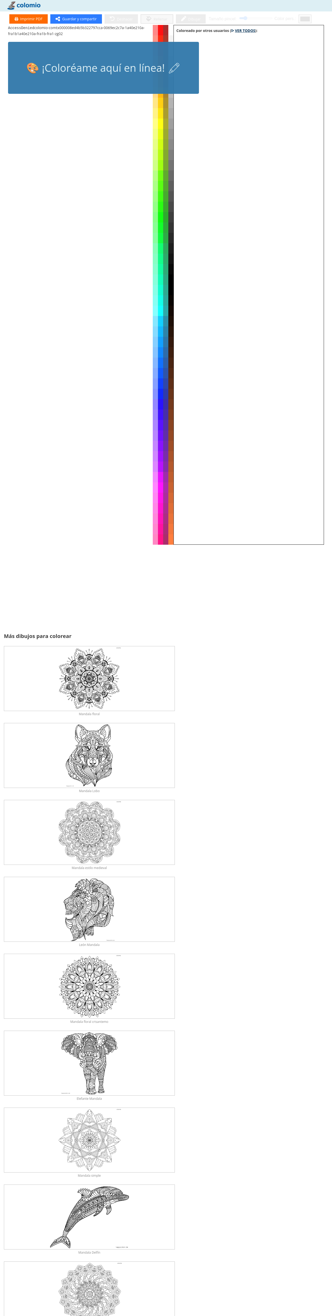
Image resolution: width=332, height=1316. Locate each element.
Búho (23, 1044)
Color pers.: (285, 18)
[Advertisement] (166, 591)
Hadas (294, 1087)
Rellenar (157, 19)
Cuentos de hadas (101, 1087)
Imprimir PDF (29, 18)
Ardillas (255, 1044)
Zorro (62, 1044)
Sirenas (217, 1087)
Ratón (62, 1087)
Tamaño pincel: (223, 19)
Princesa (178, 1087)
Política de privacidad (23, 1305)
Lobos (217, 1044)
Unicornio (140, 1087)
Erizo (139, 1044)
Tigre (178, 1044)
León (101, 1044)
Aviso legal (14, 1299)
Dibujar (191, 19)
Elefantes (294, 1044)
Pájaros (24, 1087)
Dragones (256, 1087)
